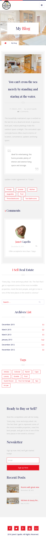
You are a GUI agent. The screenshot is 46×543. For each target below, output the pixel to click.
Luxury (6, 376)
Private (9, 189)
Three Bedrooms (13, 199)
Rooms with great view (30, 487)
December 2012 (8, 345)
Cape (37, 372)
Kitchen (32, 189)
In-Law (6, 385)
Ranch (27, 372)
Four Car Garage (24, 381)
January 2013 (7, 339)
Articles (6, 372)
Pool (21, 194)
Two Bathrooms (31, 199)
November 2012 (8, 350)
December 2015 (8, 324)
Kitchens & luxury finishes (30, 500)
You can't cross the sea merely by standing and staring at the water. (23, 89)
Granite (20, 189)
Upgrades (10, 194)
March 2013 (6, 334)
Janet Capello (32, 109)
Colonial (17, 372)
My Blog (14, 43)
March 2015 (6, 329)
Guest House (8, 381)
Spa (36, 381)
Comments (25, 111)
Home (5, 43)
